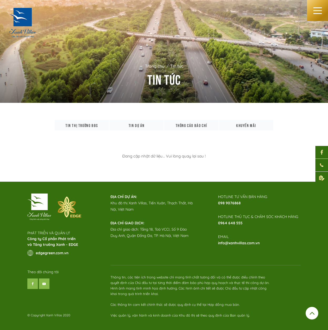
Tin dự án (137, 125)
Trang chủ (154, 66)
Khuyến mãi (246, 125)
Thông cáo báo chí (191, 125)
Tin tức (176, 66)
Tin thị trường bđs (81, 125)
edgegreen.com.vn (47, 253)
